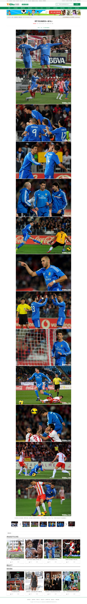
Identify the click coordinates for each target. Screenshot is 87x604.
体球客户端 (78, 0)
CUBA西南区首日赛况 (15, 591)
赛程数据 (44, 0)
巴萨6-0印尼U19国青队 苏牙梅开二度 (34, 559)
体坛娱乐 (14, 0)
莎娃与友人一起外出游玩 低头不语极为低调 (34, 591)
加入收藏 (67, 0)
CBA (26, 0)
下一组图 (71, 527)
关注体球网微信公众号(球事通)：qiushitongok (71, 17)
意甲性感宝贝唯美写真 (15, 559)
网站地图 (70, 0)
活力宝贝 (70, 8)
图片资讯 (63, 8)
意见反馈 (74, 0)
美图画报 (33, 0)
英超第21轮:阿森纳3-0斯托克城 (71, 559)
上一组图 (14, 527)
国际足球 (17, 0)
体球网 (13, 4)
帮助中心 (38, 599)
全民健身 (10, 0)
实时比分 (36, 0)
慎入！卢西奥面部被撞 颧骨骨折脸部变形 (71, 591)
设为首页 (63, 0)
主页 (12, 17)
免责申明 (33, 599)
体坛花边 (77, 8)
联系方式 (42, 599)
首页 (7, 0)
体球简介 (29, 599)
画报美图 (16, 17)
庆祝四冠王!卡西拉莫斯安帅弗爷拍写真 (52, 591)
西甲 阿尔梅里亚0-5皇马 (52, 559)
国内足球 (21, 0)
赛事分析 (40, 0)
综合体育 (29, 0)
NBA (24, 0)
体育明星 (55, 8)
